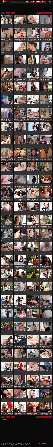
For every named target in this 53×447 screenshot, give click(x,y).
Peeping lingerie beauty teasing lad (45, 186)
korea (24, 9)
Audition (19, 267)
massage (29, 8)
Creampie (45, 40)
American (16, 53)
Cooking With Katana (17, 293)
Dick (44, 93)
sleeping (33, 8)
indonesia (44, 9)
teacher (48, 9)
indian (5, 8)
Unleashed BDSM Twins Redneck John (6, 92)
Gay (48, 227)
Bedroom (34, 160)
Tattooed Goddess (3, 226)
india (33, 10)
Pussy (48, 294)
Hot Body (28, 359)
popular (3, 416)
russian (23, 10)
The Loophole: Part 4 (43, 119)
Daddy (7, 414)
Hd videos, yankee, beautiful (18, 52)
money (40, 9)
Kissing (36, 147)
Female (49, 80)
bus (36, 10)
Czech (47, 200)
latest (8, 416)
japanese (20, 8)
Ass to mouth (21, 40)
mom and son (17, 9)
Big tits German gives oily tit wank (6, 52)
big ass (9, 9)
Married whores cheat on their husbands (20, 199)
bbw (21, 9)
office (12, 9)
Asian (15, 107)
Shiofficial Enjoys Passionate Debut (45, 52)
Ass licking (5, 267)
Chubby (44, 107)
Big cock (3, 80)
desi (13, 10)
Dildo (21, 160)
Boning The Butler (42, 132)
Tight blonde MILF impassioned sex (45, 346)
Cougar (37, 387)
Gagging (10, 133)
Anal (17, 40)
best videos (33, 1)
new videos (38, 1)
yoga (15, 10)
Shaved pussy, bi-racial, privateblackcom (32, 132)
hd (42, 8)
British (18, 107)
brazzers (2, 10)
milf (2, 9)
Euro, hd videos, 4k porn (43, 373)
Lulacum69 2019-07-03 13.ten (18, 92)
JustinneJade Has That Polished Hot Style (46, 159)
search (27, 9)
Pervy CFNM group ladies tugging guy (32, 306)
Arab (19, 374)
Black (31, 53)
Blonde (34, 53)
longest (13, 416)
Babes (2, 40)
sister (11, 8)
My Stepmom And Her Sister (5, 119)
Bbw (41, 107)
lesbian (49, 8)
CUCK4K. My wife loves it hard (5, 346)
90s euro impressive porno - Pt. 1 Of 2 (32, 266)
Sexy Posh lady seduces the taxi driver (19, 79)
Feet (50, 107)
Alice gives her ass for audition (31, 79)
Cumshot (49, 40)
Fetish (19, 360)
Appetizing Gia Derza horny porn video (32, 199)
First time (22, 360)
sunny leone (15, 8)
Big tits (41, 40)
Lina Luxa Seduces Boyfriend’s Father (6, 66)
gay (26, 10)
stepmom (5, 9)
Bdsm (2, 93)
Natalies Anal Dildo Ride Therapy (18, 159)
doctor (6, 10)
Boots (20, 227)
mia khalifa (29, 10)
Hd (47, 160)
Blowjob (6, 40)
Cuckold (22, 200)
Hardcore (36, 107)
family (34, 9)
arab (23, 8)
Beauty (34, 40)
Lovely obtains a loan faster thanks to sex (33, 319)
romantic (39, 10)
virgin (40, 8)
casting (30, 9)
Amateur (29, 40)
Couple (9, 280)
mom (8, 8)
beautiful (19, 10)
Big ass (29, 53)
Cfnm (35, 307)
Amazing (44, 280)
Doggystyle (10, 360)
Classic (9, 107)
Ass (31, 40)
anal (37, 8)
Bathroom (9, 334)
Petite (45, 294)
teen (26, 8)
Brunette (9, 40)
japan (37, 9)
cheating (45, 8)
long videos (43, 1)
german (10, 10)
